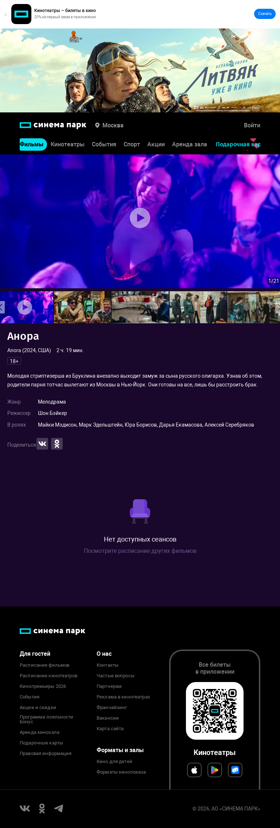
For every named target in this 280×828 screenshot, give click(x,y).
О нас (104, 653)
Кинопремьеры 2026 (43, 686)
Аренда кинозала (39, 732)
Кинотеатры (68, 144)
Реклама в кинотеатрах (123, 697)
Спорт (132, 144)
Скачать (265, 14)
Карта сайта (110, 728)
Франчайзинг (112, 707)
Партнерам (109, 686)
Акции (156, 144)
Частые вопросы (116, 675)
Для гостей (35, 653)
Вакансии (108, 718)
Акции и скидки (38, 707)
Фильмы (31, 144)
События (104, 144)
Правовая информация (45, 753)
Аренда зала (189, 144)
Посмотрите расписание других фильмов (140, 550)
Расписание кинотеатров (48, 675)
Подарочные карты (41, 743)
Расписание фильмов (44, 665)
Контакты (107, 665)
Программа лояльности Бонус (47, 720)
